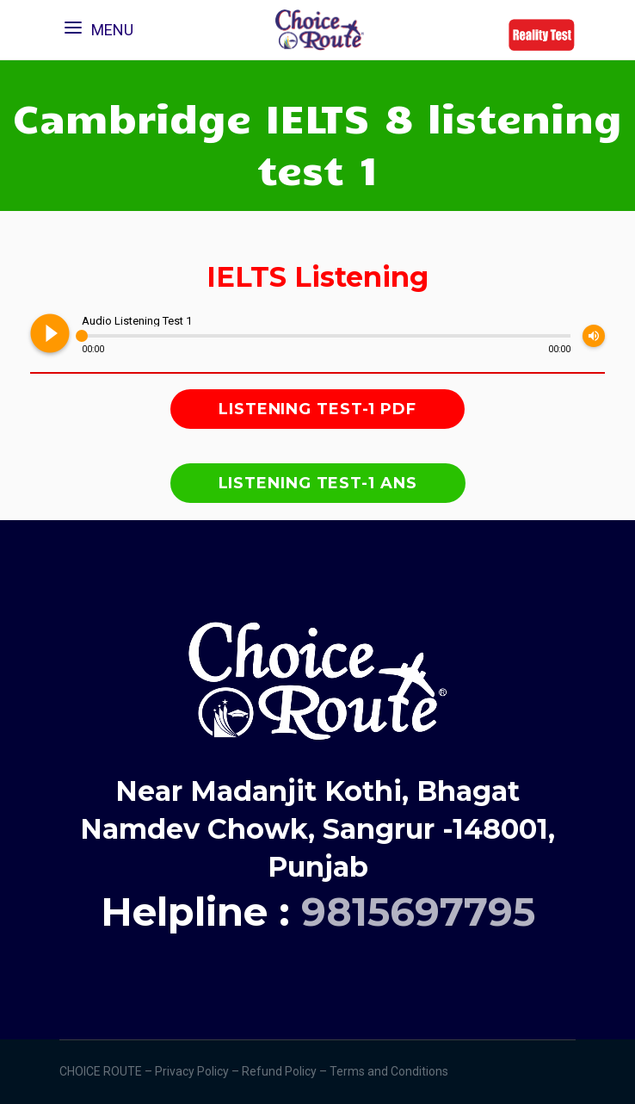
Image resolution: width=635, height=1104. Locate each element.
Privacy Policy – (198, 1071)
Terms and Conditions (390, 1071)
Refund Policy (280, 1071)
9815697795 (418, 911)
